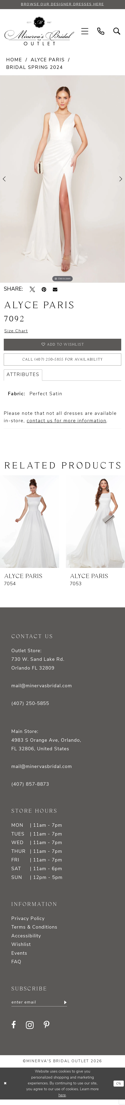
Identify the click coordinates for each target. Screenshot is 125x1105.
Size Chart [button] (17, 332)
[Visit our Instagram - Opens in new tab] (30, 1030)
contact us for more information (66, 425)
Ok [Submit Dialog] (118, 1089)
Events (19, 958)
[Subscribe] (71, 1007)
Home (14, 60)
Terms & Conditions (34, 932)
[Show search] (117, 31)
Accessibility (26, 940)
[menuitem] (85, 31)
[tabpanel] (62, 179)
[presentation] (29, 526)
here (62, 1100)
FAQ (16, 966)
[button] (85, 31)
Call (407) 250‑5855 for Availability (62, 363)
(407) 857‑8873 (30, 789)
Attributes (23, 379)
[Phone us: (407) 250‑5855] (101, 31)
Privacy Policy (28, 923)
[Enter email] (42, 1007)
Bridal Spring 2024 (34, 68)
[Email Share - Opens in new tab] (55, 290)
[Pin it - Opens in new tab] (44, 290)
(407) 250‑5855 (30, 708)
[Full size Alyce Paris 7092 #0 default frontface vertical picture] (62, 179)
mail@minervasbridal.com (41, 690)
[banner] (39, 31)
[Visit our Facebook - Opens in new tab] (13, 1031)
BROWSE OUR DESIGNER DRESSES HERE (62, 5)
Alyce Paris (48, 60)
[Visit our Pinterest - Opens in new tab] (46, 1031)
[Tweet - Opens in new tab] (32, 290)
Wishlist (21, 949)
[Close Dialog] (5, 1089)
